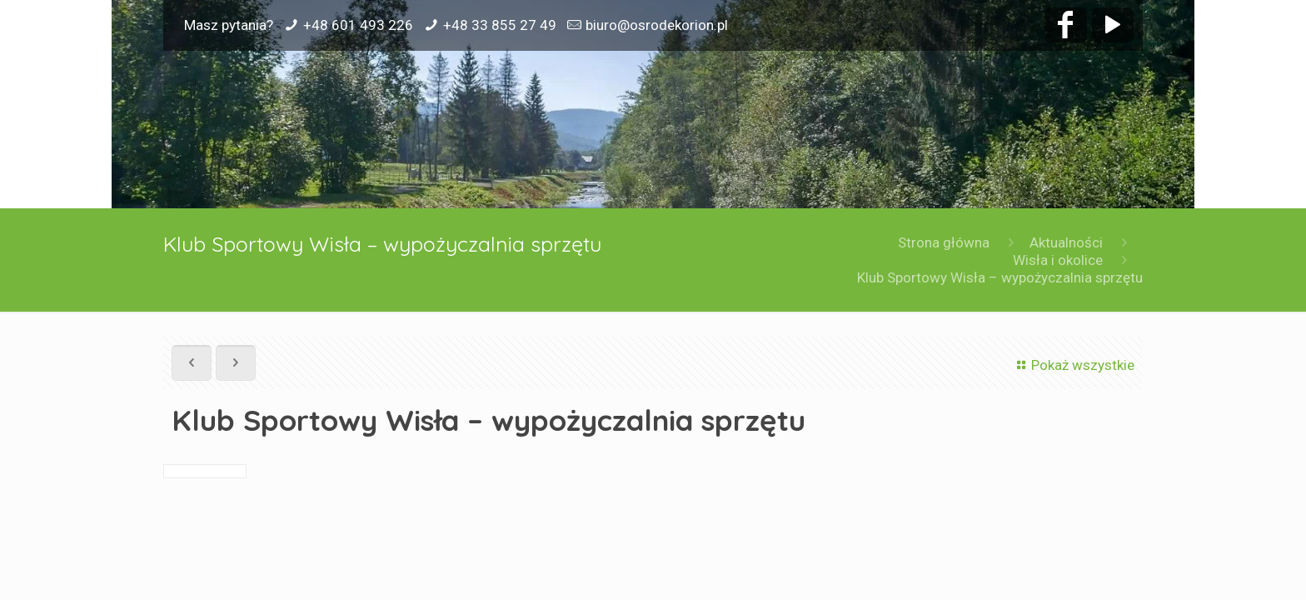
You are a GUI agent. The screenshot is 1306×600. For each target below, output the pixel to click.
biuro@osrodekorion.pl (657, 25)
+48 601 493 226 (358, 25)
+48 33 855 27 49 (499, 25)
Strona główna (943, 242)
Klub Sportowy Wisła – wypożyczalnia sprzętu (1000, 277)
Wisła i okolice (1058, 260)
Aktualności (1066, 242)
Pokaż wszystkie (1072, 365)
